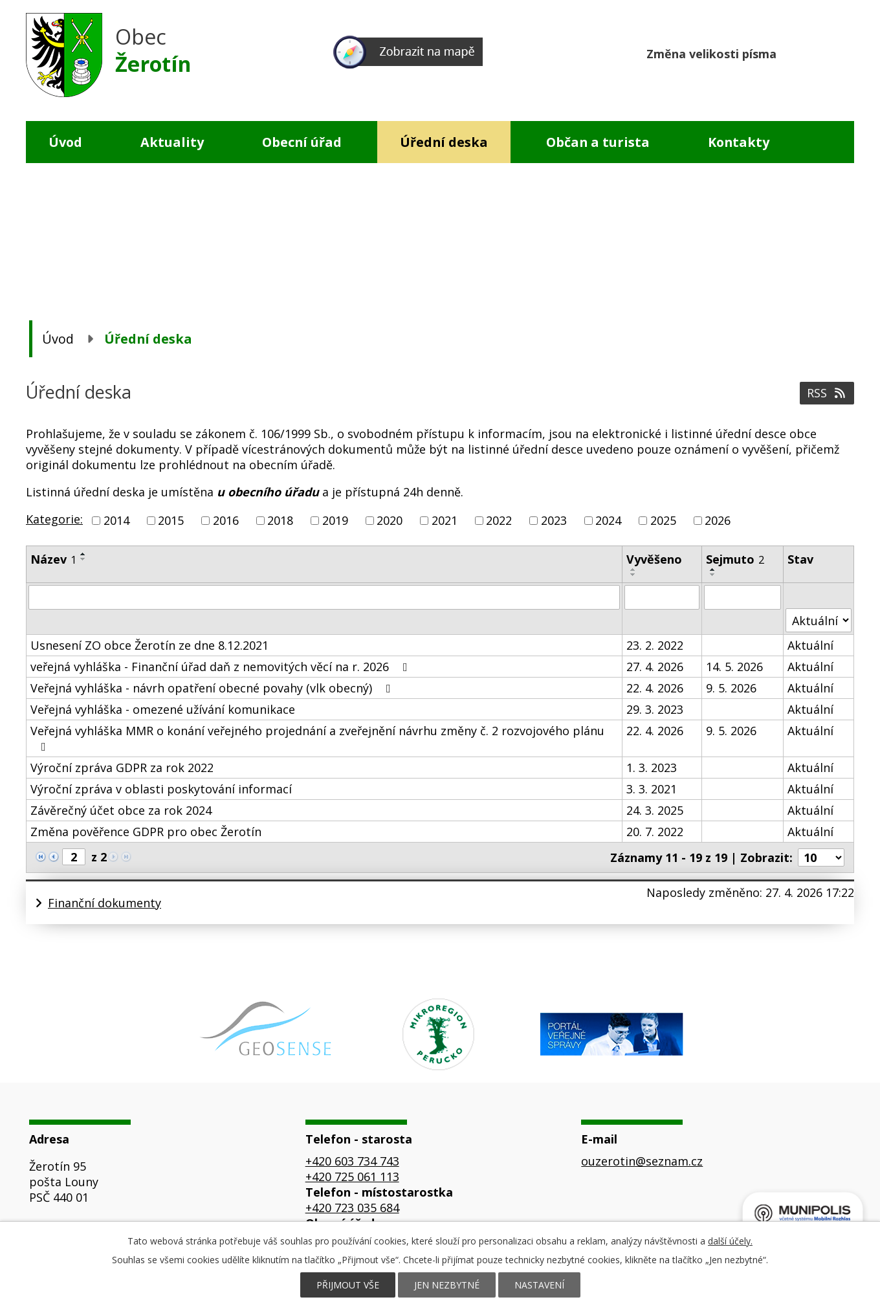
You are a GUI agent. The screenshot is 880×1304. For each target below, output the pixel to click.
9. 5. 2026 (731, 688)
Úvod (65, 142)
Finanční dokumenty (104, 903)
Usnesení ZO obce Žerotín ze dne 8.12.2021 (149, 645)
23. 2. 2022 (654, 645)
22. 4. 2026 (654, 688)
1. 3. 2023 (651, 767)
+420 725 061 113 (352, 1176)
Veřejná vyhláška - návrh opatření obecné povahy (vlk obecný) (213, 688)
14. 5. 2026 (734, 666)
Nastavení (539, 1285)
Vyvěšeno (654, 559)
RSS (827, 393)
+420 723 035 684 (352, 1207)
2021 (444, 520)
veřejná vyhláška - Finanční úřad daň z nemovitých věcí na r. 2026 (221, 666)
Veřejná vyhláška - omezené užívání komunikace (162, 709)
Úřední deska (444, 142)
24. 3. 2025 (654, 810)
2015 (171, 520)
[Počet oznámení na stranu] (821, 857)
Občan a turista (598, 142)
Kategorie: (54, 519)
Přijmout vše (347, 1285)
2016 (226, 520)
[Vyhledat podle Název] (324, 597)
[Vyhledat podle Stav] (819, 620)
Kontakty (738, 142)
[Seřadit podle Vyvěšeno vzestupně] (633, 569)
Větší (843, 52)
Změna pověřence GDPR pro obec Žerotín (145, 831)
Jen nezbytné (446, 1285)
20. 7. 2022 (654, 831)
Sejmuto (735, 559)
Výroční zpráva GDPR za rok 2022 (122, 767)
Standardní (819, 52)
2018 (280, 520)
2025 (663, 520)
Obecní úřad (302, 142)
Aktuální (810, 645)
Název (53, 559)
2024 (608, 520)
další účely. (730, 1241)
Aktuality (172, 142)
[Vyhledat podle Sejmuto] (743, 597)
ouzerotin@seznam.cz (642, 1161)
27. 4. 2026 (654, 666)
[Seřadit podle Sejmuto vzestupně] (713, 569)
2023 (554, 520)
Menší (794, 52)
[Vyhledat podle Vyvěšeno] (661, 597)
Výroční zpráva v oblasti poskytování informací (161, 789)
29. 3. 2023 (654, 709)
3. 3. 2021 (651, 789)
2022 (499, 520)
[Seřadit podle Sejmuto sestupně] (713, 574)
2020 (389, 520)
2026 (718, 520)
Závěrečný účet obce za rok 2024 (121, 810)
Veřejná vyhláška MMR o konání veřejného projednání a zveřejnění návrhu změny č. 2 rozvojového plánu (317, 738)
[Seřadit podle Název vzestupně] (83, 554)
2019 (335, 520)
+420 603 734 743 (352, 1161)
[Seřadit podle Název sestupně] (83, 559)
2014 (116, 520)
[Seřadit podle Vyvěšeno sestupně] (633, 574)
